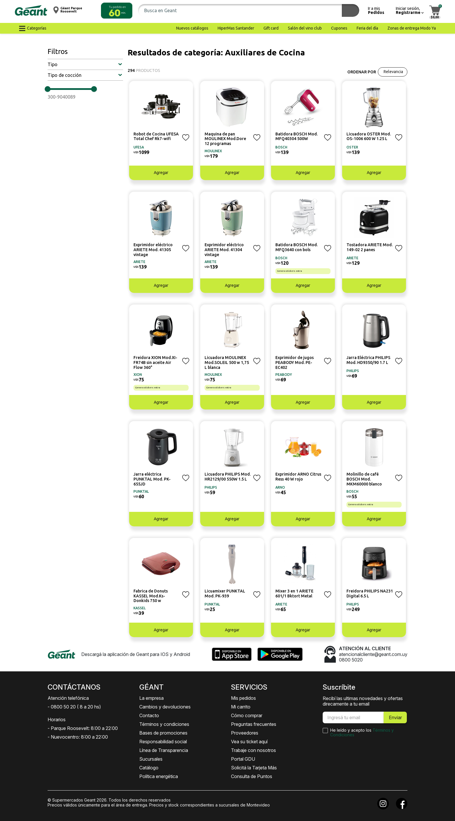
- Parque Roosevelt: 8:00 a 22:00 (83, 728)
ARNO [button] (280, 487)
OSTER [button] (352, 147)
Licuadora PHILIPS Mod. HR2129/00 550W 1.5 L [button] (228, 476)
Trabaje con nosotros (253, 750)
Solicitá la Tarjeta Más (254, 767)
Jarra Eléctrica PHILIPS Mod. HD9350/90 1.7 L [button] (368, 360)
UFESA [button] (138, 147)
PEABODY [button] (283, 374)
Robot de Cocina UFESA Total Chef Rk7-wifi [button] (156, 136)
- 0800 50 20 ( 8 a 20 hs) (74, 706)
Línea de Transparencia (163, 750)
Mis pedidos (243, 698)
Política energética (158, 776)
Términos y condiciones (164, 724)
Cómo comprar (246, 715)
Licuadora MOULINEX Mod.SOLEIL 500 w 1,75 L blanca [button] (227, 362)
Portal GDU (243, 759)
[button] (116, 11)
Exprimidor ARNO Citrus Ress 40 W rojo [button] (298, 476)
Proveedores (244, 733)
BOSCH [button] (281, 147)
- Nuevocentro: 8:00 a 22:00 (78, 737)
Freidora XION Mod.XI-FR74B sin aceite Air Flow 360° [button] (155, 362)
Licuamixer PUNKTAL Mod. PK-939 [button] (225, 593)
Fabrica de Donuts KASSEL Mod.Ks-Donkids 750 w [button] (150, 596)
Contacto (149, 715)
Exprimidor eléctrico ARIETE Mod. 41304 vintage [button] (224, 249)
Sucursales (150, 759)
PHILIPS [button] (352, 371)
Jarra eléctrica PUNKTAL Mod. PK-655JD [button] (152, 479)
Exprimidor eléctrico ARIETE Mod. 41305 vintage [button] (153, 249)
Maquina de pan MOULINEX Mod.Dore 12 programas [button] (225, 139)
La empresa (151, 698)
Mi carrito (240, 706)
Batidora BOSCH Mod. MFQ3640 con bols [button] (296, 247)
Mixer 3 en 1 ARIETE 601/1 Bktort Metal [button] (294, 593)
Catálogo (148, 767)
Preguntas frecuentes (253, 724)
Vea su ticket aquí (249, 741)
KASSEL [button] (139, 608)
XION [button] (137, 374)
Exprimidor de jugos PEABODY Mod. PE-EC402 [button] (294, 362)
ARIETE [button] (139, 262)
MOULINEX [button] (213, 151)
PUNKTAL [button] (141, 491)
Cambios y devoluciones (165, 706)
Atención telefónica (68, 698)
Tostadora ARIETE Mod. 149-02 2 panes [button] (369, 247)
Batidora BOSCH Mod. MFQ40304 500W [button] (296, 136)
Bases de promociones (163, 733)
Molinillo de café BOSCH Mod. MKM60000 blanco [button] (364, 479)
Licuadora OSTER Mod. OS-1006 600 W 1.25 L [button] (368, 136)
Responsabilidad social (163, 741)
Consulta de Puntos (251, 776)
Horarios (57, 719)
